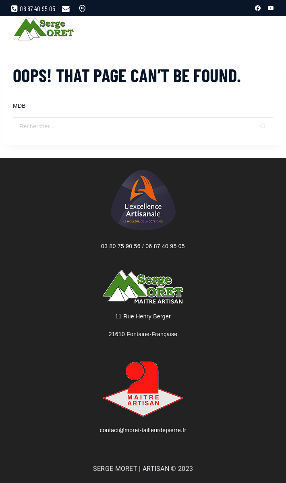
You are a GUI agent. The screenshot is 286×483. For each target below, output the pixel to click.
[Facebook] (257, 8)
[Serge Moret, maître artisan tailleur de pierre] (44, 29)
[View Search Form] (263, 29)
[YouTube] (270, 8)
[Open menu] (247, 29)
